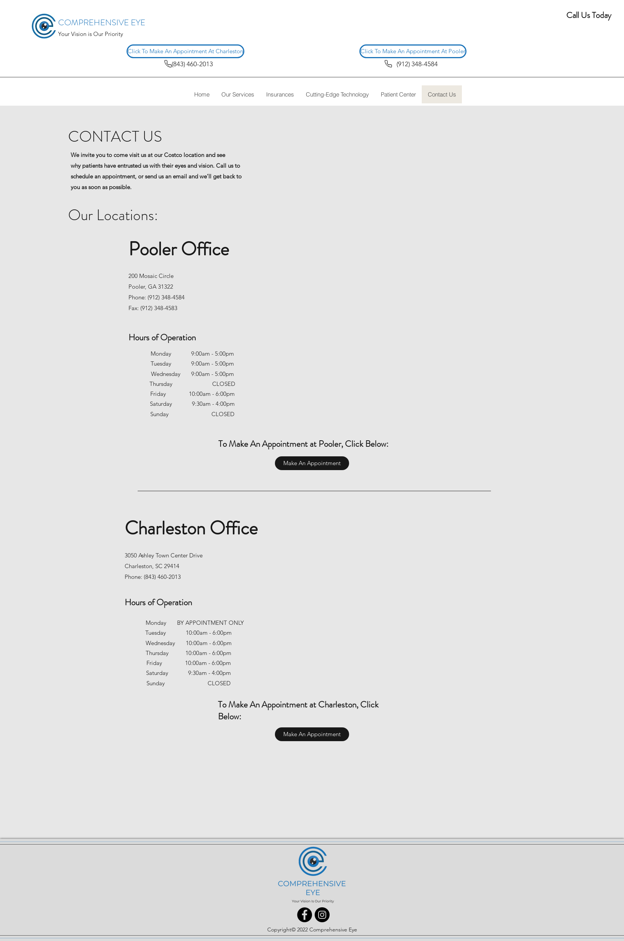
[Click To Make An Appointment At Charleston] (185, 51)
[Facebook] (304, 914)
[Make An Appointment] (312, 463)
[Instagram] (322, 914)
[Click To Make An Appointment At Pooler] (412, 51)
